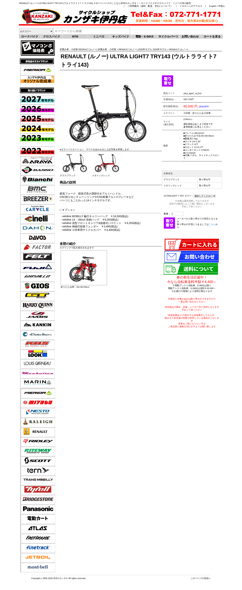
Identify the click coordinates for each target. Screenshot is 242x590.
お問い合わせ (190, 36)
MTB (75, 36)
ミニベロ (98, 36)
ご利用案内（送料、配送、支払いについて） (150, 6)
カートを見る (212, 36)
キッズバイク (120, 36)
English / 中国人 (217, 6)
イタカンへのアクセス (191, 6)
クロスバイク (51, 36)
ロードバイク (29, 36)
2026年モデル (145, 49)
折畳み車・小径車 (69, 49)
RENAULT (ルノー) (87, 49)
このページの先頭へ (200, 578)
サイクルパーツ (168, 36)
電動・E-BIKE (144, 36)
